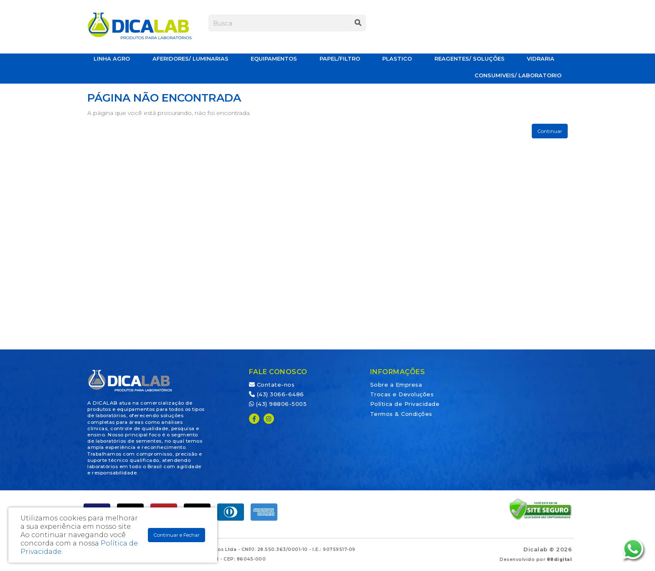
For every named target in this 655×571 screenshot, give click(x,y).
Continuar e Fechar (176, 535)
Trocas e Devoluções (402, 394)
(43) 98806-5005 (278, 403)
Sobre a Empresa (396, 384)
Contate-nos (272, 384)
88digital (559, 559)
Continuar (549, 131)
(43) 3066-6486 (276, 394)
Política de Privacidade (405, 403)
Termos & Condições (401, 413)
